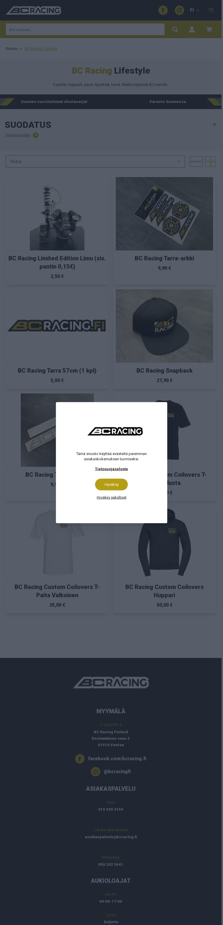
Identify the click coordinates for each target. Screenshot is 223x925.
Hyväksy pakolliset (112, 497)
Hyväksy (112, 484)
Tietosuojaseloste (111, 468)
